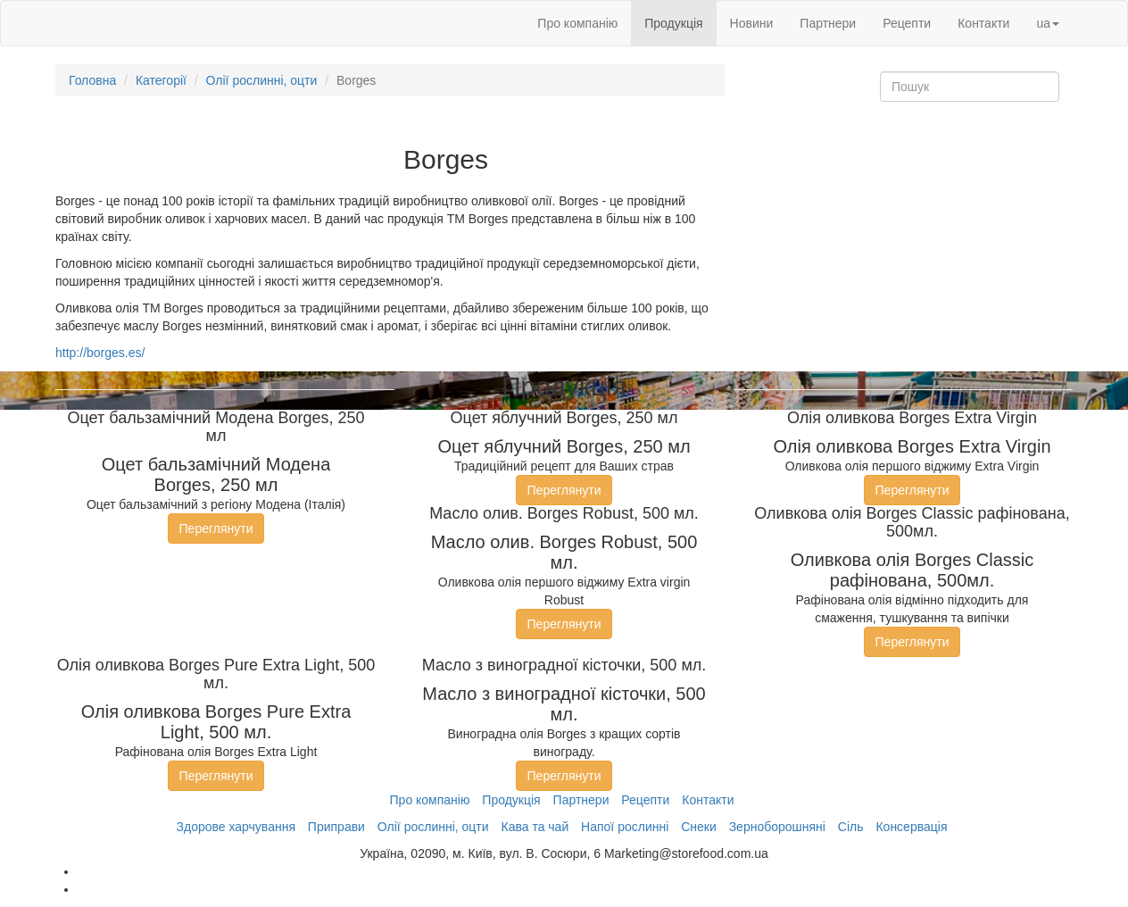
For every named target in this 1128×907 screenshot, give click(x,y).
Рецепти (907, 23)
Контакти (983, 23)
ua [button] (1047, 23)
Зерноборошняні (777, 827)
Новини (752, 23)
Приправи (336, 827)
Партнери (828, 23)
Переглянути (216, 528)
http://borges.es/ (100, 352)
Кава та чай (534, 827)
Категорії (161, 80)
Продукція (673, 23)
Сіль (851, 827)
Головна (92, 80)
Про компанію (577, 23)
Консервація (911, 827)
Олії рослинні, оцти (262, 80)
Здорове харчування (236, 827)
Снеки (699, 827)
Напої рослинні (624, 827)
